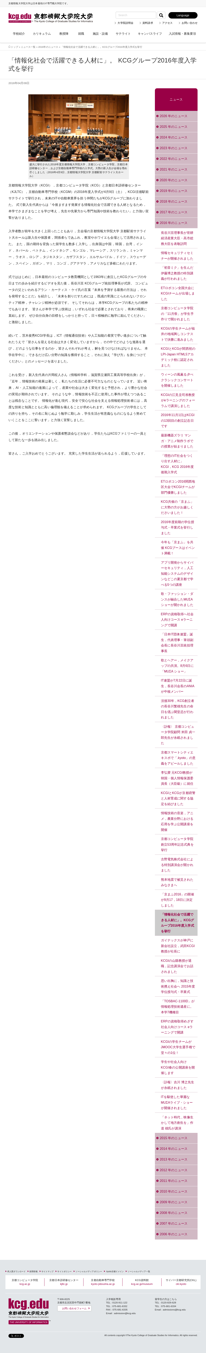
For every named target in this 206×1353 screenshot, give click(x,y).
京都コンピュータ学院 (25, 1282)
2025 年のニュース (173, 126)
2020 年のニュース (173, 180)
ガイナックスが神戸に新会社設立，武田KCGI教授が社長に (178, 946)
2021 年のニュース (173, 169)
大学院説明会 (125, 22)
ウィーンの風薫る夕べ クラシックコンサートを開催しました (177, 380)
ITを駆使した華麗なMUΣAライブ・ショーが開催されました (177, 1102)
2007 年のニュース (173, 1223)
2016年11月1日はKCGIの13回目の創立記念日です (178, 420)
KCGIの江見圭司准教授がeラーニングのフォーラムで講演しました (178, 400)
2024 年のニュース (173, 137)
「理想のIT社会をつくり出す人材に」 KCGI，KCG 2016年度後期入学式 (177, 464)
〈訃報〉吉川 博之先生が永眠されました (177, 1085)
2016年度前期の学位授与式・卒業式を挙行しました (177, 527)
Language (183, 15)
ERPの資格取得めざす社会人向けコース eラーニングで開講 (177, 1027)
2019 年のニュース (173, 191)
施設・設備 (100, 33)
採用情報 (33, 1271)
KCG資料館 (142, 1282)
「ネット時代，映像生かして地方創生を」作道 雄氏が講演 (177, 1123)
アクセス (167, 22)
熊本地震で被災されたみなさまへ (177, 882)
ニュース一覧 (28, 47)
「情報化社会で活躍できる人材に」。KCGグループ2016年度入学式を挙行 (177, 923)
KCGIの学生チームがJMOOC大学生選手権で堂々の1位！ (178, 1047)
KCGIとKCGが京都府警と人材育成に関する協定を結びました (178, 798)
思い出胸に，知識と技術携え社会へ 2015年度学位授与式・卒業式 (178, 986)
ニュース (176, 99)
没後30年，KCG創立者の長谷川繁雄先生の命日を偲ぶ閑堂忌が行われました (177, 709)
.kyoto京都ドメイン (115, 1271)
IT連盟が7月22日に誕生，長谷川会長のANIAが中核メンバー (178, 686)
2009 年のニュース (173, 1202)
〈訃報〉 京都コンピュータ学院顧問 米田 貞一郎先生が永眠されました (178, 735)
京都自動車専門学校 (103, 1282)
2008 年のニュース (173, 1213)
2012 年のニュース (173, 1170)
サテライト (123, 33)
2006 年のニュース (173, 1234)
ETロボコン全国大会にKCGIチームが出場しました (178, 293)
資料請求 (147, 22)
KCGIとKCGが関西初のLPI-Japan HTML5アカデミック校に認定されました (178, 357)
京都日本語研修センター (63, 1282)
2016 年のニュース (173, 223)
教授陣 (63, 33)
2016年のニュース (48, 47)
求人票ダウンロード (16, 1271)
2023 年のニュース (173, 148)
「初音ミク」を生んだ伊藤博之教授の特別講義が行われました (177, 273)
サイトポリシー (64, 1271)
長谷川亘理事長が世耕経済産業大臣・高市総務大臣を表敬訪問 (177, 238)
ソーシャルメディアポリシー (88, 1271)
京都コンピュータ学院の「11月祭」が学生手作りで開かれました (177, 313)
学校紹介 (19, 33)
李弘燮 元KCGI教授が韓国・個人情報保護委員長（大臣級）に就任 (177, 778)
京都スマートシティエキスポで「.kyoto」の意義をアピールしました (178, 758)
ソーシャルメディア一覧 (139, 1271)
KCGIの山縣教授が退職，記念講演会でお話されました (177, 966)
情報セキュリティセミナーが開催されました (177, 255)
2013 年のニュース (173, 1159)
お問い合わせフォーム (74, 1308)
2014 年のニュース (173, 1148)
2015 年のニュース (173, 1138)
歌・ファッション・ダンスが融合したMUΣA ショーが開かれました (177, 599)
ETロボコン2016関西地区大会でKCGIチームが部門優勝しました (178, 487)
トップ (14, 47)
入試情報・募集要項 (182, 33)
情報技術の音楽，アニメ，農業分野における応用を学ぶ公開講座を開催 (177, 821)
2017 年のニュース (173, 212)
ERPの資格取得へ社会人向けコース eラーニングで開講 (177, 619)
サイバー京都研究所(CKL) (181, 1282)
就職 (81, 33)
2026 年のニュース (173, 116)
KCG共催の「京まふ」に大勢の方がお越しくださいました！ (177, 507)
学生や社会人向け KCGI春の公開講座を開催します (178, 1067)
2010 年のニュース (173, 1191)
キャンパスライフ (150, 33)
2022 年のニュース (173, 158)
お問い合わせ (190, 22)
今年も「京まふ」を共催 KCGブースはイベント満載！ (178, 547)
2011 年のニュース (173, 1180)
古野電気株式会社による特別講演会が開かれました (177, 865)
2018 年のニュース (173, 201)
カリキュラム (42, 33)
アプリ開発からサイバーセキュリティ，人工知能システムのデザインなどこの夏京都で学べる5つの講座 (177, 573)
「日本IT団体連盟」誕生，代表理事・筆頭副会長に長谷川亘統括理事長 (177, 643)
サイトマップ (47, 1271)
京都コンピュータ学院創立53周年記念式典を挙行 (177, 844)
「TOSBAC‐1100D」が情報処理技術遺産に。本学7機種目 (178, 1006)
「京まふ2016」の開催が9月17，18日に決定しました (177, 900)
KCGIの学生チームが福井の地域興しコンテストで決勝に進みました (178, 334)
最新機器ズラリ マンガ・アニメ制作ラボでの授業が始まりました (177, 441)
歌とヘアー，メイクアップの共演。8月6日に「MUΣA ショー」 (177, 666)
